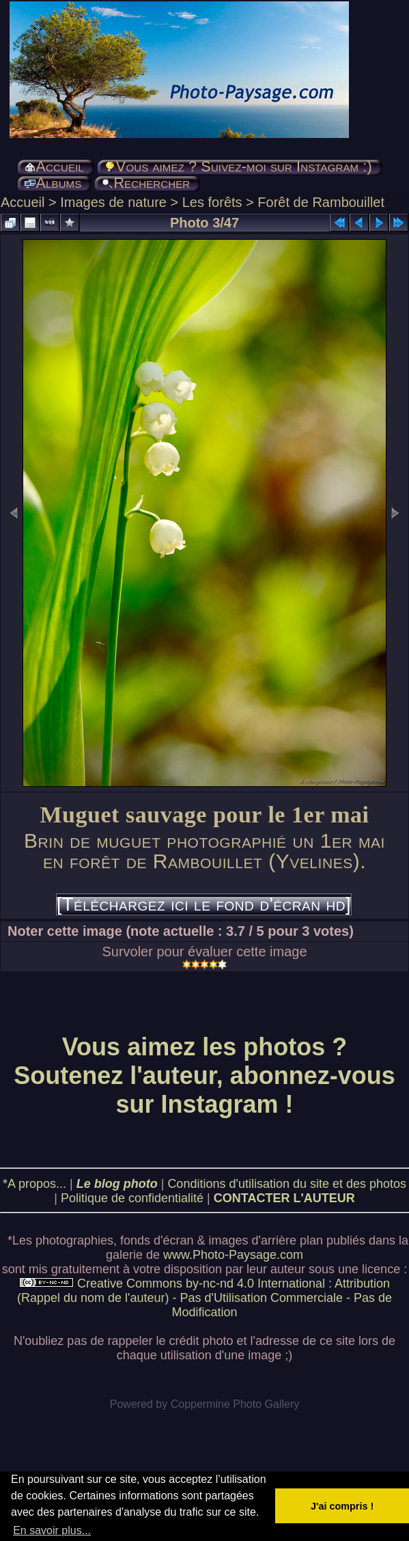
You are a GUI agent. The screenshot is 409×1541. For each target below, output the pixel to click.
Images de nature (113, 202)
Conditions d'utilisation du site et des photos (286, 1184)
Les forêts (212, 202)
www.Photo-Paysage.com (233, 1255)
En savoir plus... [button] (52, 1530)
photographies (74, 1240)
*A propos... (34, 1184)
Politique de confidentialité (132, 1198)
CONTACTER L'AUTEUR (284, 1198)
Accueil (22, 202)
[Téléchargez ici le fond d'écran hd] (204, 904)
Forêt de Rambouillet (320, 202)
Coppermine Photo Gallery (235, 1404)
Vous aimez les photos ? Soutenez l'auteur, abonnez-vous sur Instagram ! (204, 1075)
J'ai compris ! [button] (342, 1506)
